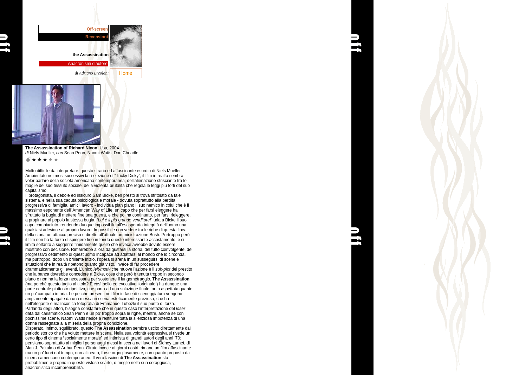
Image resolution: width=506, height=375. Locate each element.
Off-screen (97, 29)
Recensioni (96, 36)
